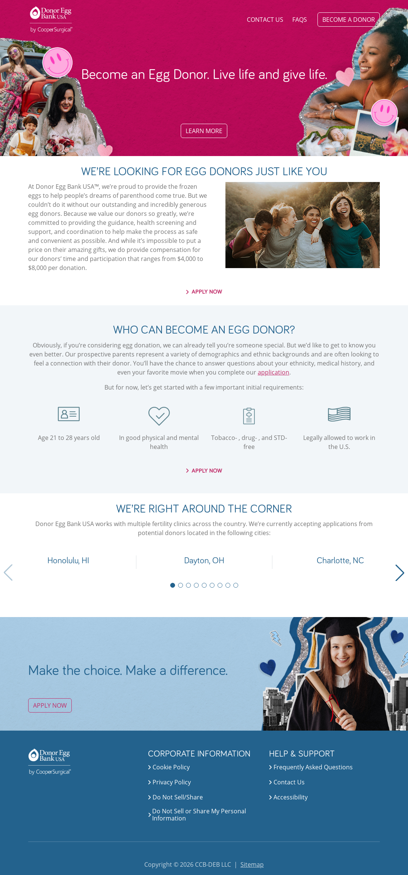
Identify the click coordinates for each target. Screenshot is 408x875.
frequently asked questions (311, 767)
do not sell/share (175, 797)
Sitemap (252, 864)
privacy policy (169, 782)
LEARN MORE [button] (204, 131)
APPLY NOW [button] (204, 292)
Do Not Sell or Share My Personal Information (199, 815)
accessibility (288, 797)
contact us (287, 782)
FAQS (299, 19)
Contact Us (265, 19)
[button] (68, 562)
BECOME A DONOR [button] (348, 19)
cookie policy (169, 767)
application (273, 372)
